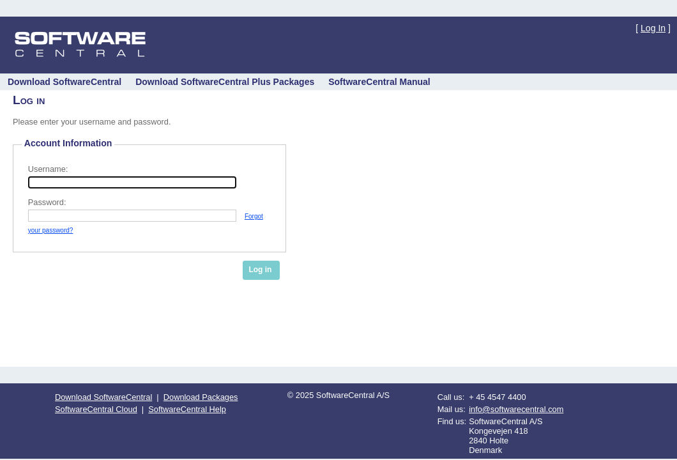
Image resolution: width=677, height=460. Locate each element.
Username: (48, 169)
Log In (653, 28)
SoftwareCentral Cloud (96, 409)
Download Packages (201, 397)
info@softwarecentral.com (516, 409)
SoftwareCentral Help (187, 409)
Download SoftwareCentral (103, 397)
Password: (47, 202)
